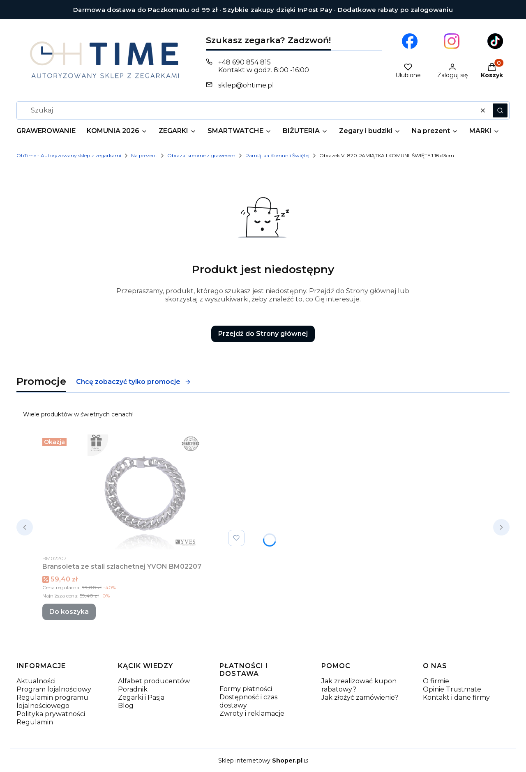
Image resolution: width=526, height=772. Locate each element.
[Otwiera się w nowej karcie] (409, 41)
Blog (126, 706)
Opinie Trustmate (452, 689)
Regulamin (34, 722)
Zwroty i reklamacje (251, 713)
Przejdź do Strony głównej (263, 334)
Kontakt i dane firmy (456, 697)
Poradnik (133, 689)
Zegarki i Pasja (141, 697)
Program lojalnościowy (53, 689)
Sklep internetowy (260, 760)
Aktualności (35, 681)
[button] (500, 110)
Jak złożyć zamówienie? (359, 697)
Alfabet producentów (154, 681)
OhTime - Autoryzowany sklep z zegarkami (68, 155)
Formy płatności (245, 689)
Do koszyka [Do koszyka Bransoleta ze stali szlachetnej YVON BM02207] (69, 612)
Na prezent (144, 155)
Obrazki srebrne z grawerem (201, 155)
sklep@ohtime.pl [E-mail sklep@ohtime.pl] (246, 85)
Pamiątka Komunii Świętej (277, 155)
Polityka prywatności (50, 714)
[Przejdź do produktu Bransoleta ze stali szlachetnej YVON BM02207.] (145, 491)
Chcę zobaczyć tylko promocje (133, 382)
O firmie (436, 681)
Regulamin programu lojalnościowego (52, 702)
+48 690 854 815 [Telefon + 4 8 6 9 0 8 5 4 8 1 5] (244, 62)
